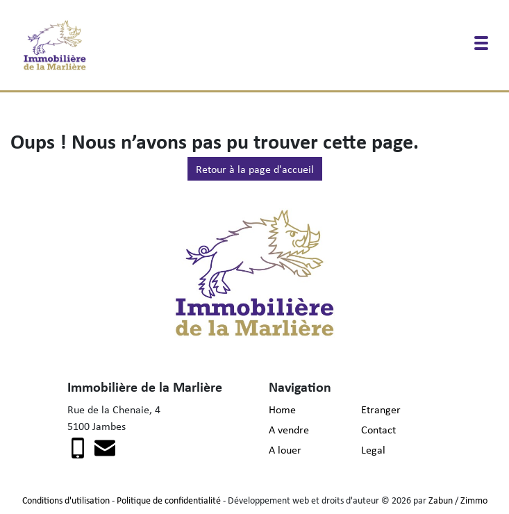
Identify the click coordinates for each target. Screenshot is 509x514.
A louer (285, 449)
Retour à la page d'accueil (255, 168)
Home (282, 409)
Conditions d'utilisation (66, 499)
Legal (373, 449)
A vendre (289, 429)
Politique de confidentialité (169, 499)
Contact (378, 429)
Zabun (440, 499)
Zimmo (473, 499)
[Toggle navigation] (481, 43)
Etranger (381, 409)
